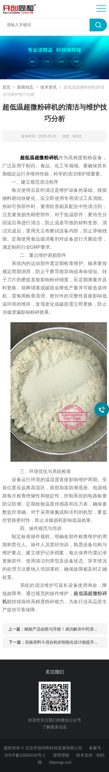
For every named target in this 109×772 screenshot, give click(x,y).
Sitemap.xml (60, 762)
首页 (6, 87)
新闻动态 (25, 87)
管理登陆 (61, 755)
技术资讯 (48, 87)
